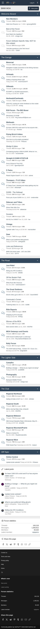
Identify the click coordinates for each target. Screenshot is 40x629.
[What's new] (37, 3)
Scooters (9, 214)
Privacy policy (5, 560)
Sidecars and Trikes (14, 202)
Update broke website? (13, 462)
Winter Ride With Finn (13, 207)
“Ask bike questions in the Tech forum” (18, 48)
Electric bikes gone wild (13, 295)
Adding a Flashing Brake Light (15, 79)
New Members (12, 19)
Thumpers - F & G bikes (15, 180)
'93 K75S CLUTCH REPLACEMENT (17, 139)
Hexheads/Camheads (14, 98)
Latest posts (9, 469)
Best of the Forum (13, 29)
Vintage (9, 224)
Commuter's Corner (13, 299)
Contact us (4, 552)
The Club (5, 389)
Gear (8, 234)
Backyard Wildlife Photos (14, 380)
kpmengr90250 (31, 24)
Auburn (34, 445)
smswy (21, 105)
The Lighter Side (8, 358)
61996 (27, 304)
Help (2, 564)
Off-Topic (5, 452)
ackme (31, 175)
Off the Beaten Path (13, 277)
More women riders (12, 326)
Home (2, 568)
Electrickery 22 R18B (12, 115)
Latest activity (5, 587)
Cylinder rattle (10, 229)
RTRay (20, 316)
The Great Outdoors (14, 289)
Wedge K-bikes (12, 146)
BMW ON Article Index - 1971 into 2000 (18, 251)
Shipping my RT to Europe (14, 315)
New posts (4, 583)
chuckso (19, 129)
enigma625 (23, 350)
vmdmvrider (34, 197)
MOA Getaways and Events (17, 331)
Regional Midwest (13, 416)
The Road (5, 260)
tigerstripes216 (19, 165)
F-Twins (9, 170)
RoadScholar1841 (21, 435)
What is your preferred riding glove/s (17, 239)
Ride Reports (11, 309)
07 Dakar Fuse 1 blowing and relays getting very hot (22, 185)
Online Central (12, 457)
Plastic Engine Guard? (13, 175)
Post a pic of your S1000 (13, 197)
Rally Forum (11, 343)
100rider (31, 399)
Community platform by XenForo (18, 627)
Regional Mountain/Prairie (16, 428)
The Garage (6, 57)
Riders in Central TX (12, 433)
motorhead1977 (23, 81)
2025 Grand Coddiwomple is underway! (18, 337)
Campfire (10, 363)
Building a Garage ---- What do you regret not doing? (22, 368)
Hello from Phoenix (12, 24)
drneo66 (21, 423)
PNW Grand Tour (11, 445)
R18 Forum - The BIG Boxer (17, 110)
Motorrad (10, 62)
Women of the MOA (13, 321)
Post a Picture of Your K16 (14, 163)
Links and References (14, 246)
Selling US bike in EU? (13, 399)
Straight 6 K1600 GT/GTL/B (17, 158)
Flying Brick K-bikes (14, 134)
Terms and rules (5, 556)
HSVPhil (29, 326)
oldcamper (18, 187)
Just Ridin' (10, 265)
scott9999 (21, 370)
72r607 (18, 50)
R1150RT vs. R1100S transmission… (17, 91)
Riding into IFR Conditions (14, 271)
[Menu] (2, 2)
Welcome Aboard (8, 14)
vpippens (35, 532)
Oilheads (9, 86)
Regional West (12, 440)
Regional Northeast (14, 394)
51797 (22, 93)
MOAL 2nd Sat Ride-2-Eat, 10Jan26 (17, 409)
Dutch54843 (34, 295)
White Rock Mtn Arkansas (14, 283)
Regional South (12, 404)
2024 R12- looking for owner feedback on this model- (22, 103)
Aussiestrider (20, 153)
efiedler (20, 272)
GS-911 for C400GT (12, 219)
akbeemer (23, 209)
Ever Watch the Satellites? (14, 34)
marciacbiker (32, 229)
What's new (5, 578)
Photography (11, 375)
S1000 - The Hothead (14, 192)
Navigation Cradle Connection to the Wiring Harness (22, 67)
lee (21, 69)
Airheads (9, 74)
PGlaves (24, 141)
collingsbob (21, 241)
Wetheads (10, 122)
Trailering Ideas (11, 304)
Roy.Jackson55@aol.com (23, 117)
